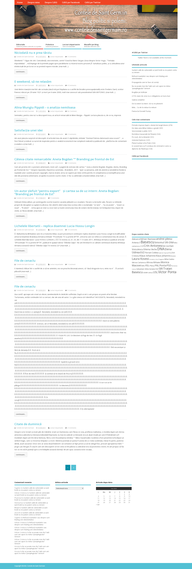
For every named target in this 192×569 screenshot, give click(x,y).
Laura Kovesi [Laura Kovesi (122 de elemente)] (140, 259)
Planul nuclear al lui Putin (141, 143)
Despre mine (34, 2)
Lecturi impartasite (71, 45)
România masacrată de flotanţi (144, 134)
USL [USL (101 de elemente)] (155, 272)
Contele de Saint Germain (25, 57)
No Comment (72, 111)
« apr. (98, 504)
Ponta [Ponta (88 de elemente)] (162, 265)
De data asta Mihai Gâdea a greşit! (145, 128)
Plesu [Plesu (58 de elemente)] (152, 265)
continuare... (21, 72)
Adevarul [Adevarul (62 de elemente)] (136, 239)
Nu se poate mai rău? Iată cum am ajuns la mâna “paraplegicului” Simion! (31, 534)
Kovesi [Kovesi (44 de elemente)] (173, 256)
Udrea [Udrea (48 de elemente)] (150, 272)
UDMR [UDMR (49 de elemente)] (145, 272)
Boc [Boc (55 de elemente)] (175, 242)
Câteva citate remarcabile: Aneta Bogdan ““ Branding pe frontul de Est (64, 159)
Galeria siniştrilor (138, 100)
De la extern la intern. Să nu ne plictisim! (147, 103)
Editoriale (28, 45)
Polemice (52, 45)
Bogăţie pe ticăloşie (139, 92)
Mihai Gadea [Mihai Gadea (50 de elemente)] (169, 259)
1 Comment (71, 264)
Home (20, 2)
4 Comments (71, 85)
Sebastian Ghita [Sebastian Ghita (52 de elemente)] (142, 269)
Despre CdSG (51, 2)
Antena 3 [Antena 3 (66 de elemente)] (136, 242)
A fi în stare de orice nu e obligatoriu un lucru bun (151, 96)
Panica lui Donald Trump (141, 111)
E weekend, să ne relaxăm (32, 81)
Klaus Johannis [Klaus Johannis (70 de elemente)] (163, 255)
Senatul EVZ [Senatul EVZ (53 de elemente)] (154, 269)
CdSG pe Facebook (71, 2)
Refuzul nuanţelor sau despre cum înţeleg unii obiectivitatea (32, 518)
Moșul (16, 508)
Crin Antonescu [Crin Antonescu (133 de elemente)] (154, 246)
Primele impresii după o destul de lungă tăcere (150, 125)
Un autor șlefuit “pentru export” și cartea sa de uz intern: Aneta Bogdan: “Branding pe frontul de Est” (66, 192)
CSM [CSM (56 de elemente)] (167, 246)
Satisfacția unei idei (28, 130)
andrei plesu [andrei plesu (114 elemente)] (164, 239)
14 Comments (72, 230)
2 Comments (71, 134)
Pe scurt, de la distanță (141, 137)
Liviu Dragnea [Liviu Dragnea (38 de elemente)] (159, 259)
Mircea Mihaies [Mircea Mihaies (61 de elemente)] (153, 262)
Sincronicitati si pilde (139, 131)
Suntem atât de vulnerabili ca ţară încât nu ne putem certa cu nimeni (31, 489)
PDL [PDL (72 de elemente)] (147, 265)
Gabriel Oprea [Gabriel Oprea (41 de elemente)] (163, 253)
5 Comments (71, 163)
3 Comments (71, 57)
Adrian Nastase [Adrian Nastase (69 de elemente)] (148, 238)
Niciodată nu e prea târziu (33, 53)
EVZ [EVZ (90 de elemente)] (142, 252)
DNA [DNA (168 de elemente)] (160, 249)
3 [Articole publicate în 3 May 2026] (129, 494)
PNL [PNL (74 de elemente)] (157, 265)
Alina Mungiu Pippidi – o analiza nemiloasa (44, 107)
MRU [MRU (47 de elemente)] (143, 266)
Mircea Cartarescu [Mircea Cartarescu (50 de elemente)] (139, 262)
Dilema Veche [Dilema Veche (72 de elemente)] (150, 249)
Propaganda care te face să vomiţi (145, 82)
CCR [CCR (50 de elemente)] (142, 246)
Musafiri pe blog (91, 45)
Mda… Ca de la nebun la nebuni (144, 107)
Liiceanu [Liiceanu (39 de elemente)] (152, 259)
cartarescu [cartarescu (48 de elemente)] (136, 246)
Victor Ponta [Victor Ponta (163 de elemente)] (167, 272)
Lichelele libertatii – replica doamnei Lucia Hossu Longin (54, 226)
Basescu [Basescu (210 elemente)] (147, 242)
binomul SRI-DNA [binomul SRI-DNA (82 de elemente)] (164, 242)
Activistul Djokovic (139, 140)
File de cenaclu (25, 260)
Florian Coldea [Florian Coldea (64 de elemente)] (151, 252)
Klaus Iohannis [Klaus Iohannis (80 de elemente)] (147, 255)
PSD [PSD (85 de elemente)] (169, 265)
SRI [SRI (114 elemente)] (161, 268)
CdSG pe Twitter (93, 2)
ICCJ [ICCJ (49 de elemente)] (169, 253)
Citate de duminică (28, 424)
